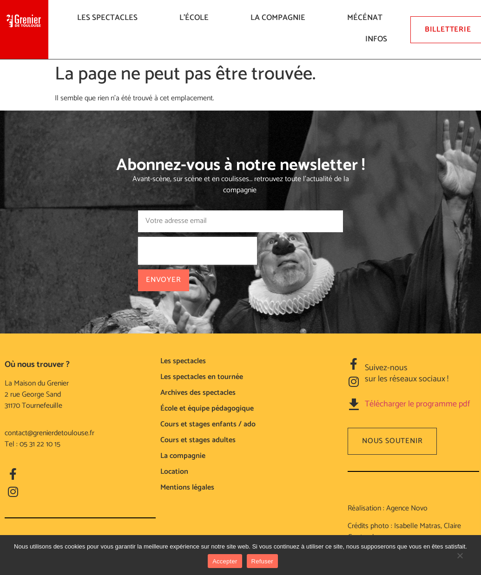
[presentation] (197, 251)
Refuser (262, 561)
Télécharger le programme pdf (417, 404)
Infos (378, 39)
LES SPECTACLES (109, 17)
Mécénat (367, 17)
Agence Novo (407, 508)
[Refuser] (459, 560)
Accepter (224, 561)
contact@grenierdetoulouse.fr (49, 433)
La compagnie (280, 17)
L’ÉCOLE (196, 17)
